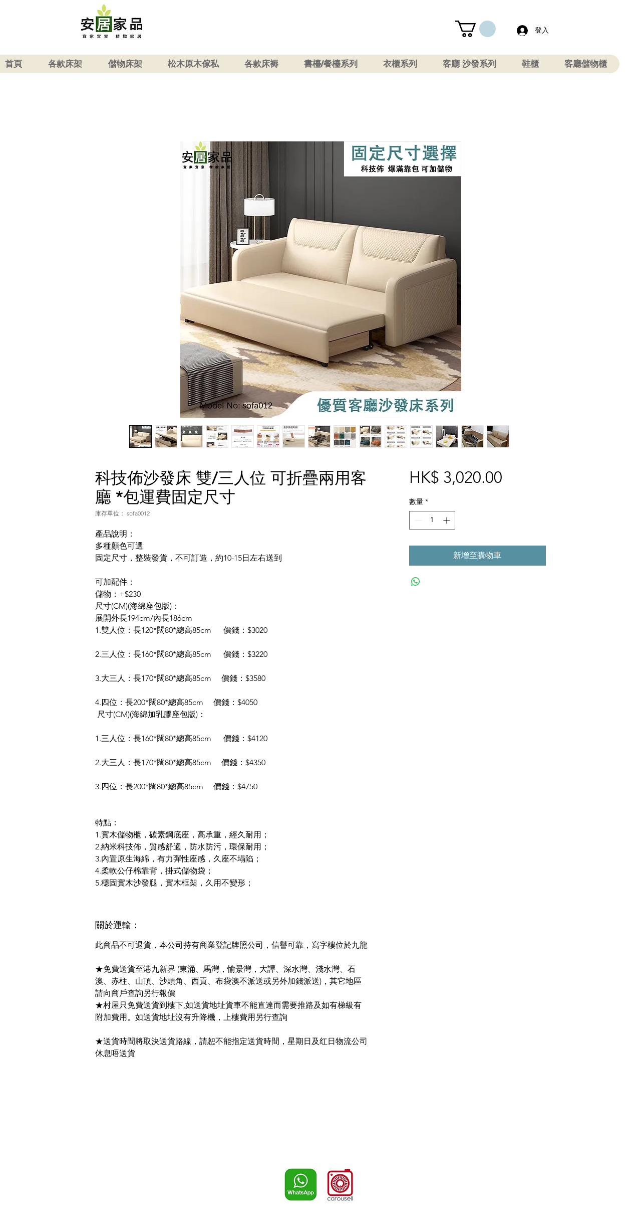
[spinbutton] (432, 520)
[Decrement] (417, 520)
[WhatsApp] (300, 1184)
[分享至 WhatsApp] (416, 582)
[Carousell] (340, 1184)
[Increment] (447, 520)
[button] (475, 29)
